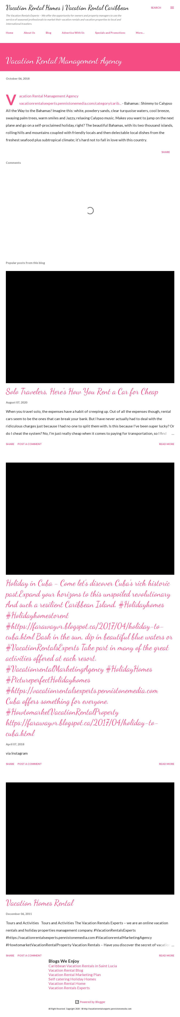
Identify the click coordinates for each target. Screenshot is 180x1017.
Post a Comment (30, 444)
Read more (166, 444)
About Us (29, 32)
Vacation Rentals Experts (69, 988)
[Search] (156, 7)
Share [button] (166, 152)
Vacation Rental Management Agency (48, 96)
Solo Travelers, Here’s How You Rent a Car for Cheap (82, 391)
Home (9, 32)
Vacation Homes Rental (39, 903)
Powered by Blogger (90, 1002)
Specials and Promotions (110, 32)
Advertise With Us (73, 32)
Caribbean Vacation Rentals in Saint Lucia (83, 966)
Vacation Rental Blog (66, 970)
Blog (48, 32)
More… (140, 32)
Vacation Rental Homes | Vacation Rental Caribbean (67, 8)
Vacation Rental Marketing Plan (75, 974)
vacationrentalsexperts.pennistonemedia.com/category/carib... (70, 103)
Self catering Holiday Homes (72, 979)
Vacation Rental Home (67, 983)
